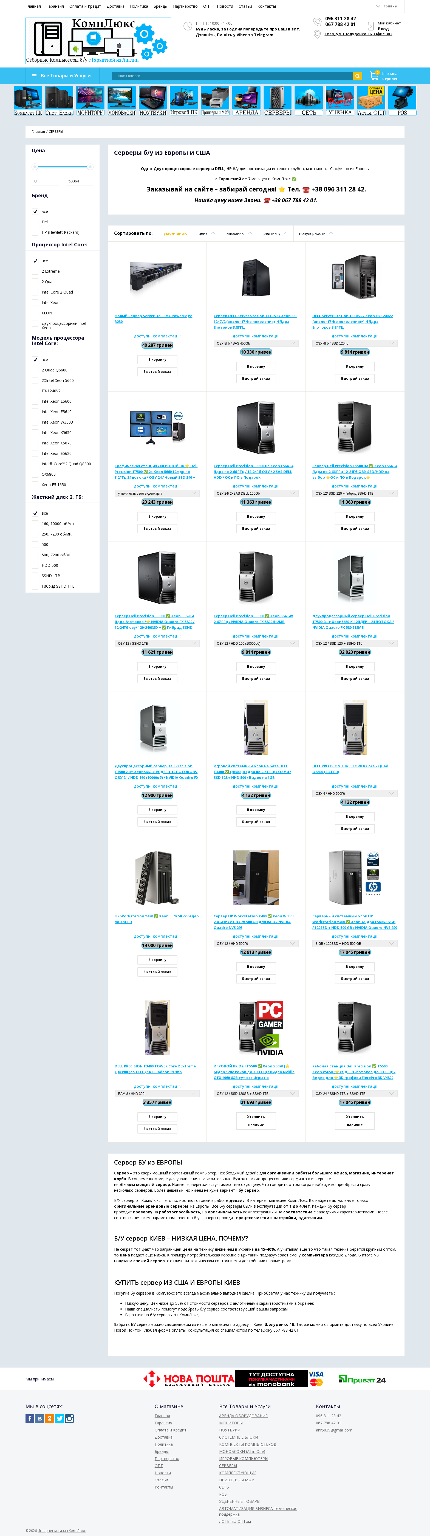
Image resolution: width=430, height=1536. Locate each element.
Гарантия (55, 6)
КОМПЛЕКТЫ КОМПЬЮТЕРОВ (247, 1444)
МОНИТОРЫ (231, 1422)
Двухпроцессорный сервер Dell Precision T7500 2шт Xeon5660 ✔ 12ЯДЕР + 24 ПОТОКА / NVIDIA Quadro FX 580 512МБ (353, 622)
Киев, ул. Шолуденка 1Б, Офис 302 (358, 33)
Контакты (267, 6)
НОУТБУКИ (229, 1430)
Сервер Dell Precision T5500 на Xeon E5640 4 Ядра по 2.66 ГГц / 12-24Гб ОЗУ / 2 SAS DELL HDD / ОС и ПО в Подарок (253, 472)
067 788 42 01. (286, 1331)
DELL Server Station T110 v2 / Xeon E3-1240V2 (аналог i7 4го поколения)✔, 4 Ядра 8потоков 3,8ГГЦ (352, 322)
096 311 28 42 (340, 18)
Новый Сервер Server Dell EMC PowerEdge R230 (153, 319)
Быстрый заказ (157, 372)
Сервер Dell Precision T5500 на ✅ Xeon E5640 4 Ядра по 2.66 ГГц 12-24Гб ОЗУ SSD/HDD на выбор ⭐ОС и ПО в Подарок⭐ (354, 472)
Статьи (245, 6)
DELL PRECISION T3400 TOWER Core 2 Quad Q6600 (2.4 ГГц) (350, 769)
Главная (33, 6)
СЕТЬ (224, 1487)
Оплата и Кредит (85, 6)
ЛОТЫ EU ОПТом (235, 1521)
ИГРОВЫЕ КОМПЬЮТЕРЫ (243, 1458)
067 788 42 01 (340, 24)
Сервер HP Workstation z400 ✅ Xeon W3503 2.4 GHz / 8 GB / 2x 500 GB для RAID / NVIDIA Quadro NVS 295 (254, 922)
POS (223, 1494)
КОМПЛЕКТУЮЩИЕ (237, 1472)
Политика (139, 6)
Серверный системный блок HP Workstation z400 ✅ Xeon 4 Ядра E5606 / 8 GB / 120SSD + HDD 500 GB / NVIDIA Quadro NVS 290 (354, 922)
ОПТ (207, 6)
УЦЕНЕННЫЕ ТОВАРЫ (239, 1501)
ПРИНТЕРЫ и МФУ (236, 1480)
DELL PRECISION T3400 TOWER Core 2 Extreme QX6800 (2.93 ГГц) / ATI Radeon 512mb (155, 1069)
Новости (225, 6)
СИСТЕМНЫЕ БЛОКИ (238, 1437)
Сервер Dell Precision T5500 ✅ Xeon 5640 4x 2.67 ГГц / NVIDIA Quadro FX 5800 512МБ (253, 619)
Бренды (161, 6)
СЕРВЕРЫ (228, 1465)
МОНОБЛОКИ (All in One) (242, 1451)
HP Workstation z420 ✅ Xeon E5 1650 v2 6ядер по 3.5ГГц (157, 919)
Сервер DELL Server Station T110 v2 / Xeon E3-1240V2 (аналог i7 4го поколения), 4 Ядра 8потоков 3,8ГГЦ (255, 322)
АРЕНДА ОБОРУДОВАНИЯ (243, 1415)
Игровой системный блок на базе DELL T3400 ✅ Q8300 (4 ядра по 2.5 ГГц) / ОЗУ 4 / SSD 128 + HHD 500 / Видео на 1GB (252, 772)
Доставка (116, 6)
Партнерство (185, 6)
